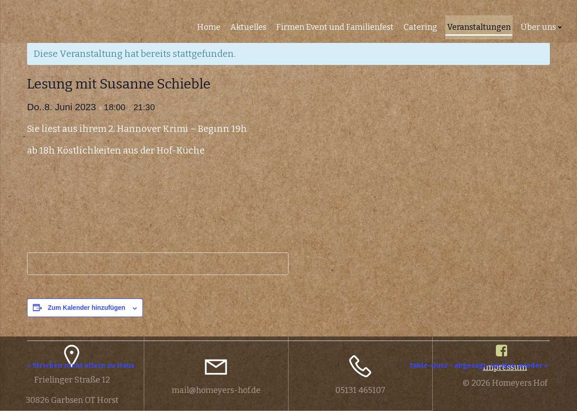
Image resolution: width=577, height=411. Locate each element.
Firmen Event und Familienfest (335, 27)
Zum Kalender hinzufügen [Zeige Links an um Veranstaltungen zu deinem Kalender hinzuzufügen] (86, 307)
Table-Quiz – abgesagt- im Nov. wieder (478, 365)
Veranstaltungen (479, 27)
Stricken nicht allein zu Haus (81, 365)
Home (208, 27)
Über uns (542, 27)
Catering (420, 27)
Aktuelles (248, 27)
